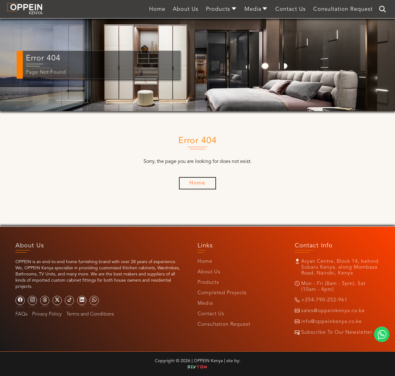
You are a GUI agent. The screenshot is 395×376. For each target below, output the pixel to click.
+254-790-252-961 (324, 300)
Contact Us (211, 314)
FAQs (21, 314)
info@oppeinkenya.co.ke (331, 321)
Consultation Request (224, 324)
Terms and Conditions (90, 314)
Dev (197, 368)
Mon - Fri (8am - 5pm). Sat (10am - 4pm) (333, 286)
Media (205, 303)
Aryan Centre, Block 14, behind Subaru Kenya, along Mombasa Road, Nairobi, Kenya (340, 267)
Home (205, 261)
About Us (209, 272)
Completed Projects (222, 293)
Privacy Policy (47, 314)
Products (208, 282)
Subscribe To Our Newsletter (336, 332)
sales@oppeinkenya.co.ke (333, 310)
